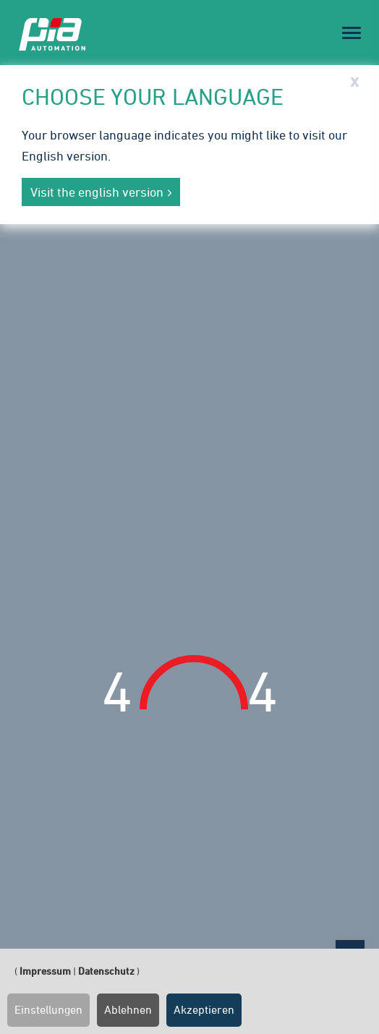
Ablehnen (128, 1009)
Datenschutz (106, 971)
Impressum (45, 971)
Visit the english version (96, 192)
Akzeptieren (204, 1009)
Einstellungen (48, 1009)
